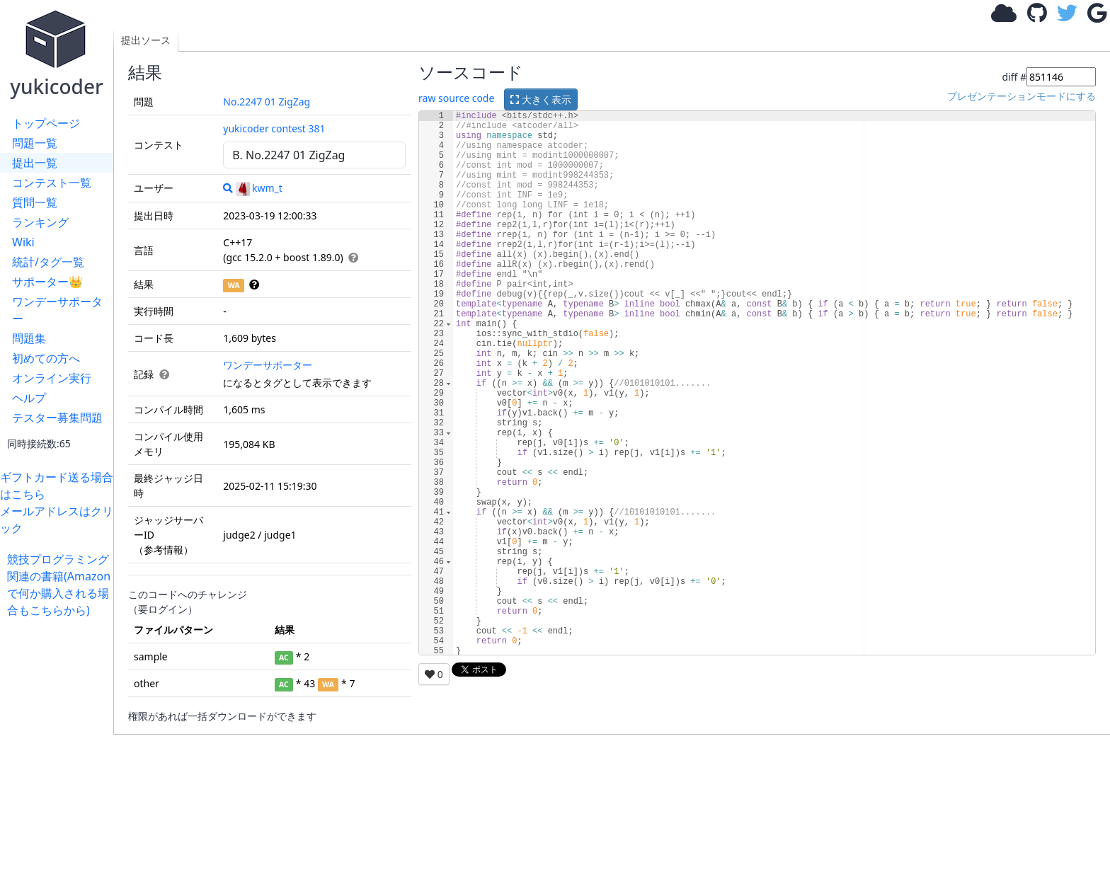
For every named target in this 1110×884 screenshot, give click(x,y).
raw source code (456, 98)
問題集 (29, 338)
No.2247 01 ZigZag (266, 101)
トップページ (46, 123)
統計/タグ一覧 (48, 262)
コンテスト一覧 (51, 182)
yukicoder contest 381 (274, 128)
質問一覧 (34, 202)
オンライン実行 (51, 378)
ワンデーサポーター (57, 310)
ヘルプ (29, 398)
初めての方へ (46, 358)
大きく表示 (540, 99)
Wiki (23, 242)
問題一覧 (34, 143)
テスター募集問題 (57, 417)
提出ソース (146, 40)
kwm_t (259, 188)
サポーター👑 (47, 281)
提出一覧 (34, 163)
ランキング (40, 222)
